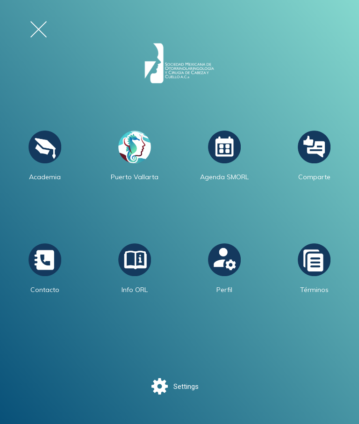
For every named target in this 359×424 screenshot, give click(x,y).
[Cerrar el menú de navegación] (38, 29)
